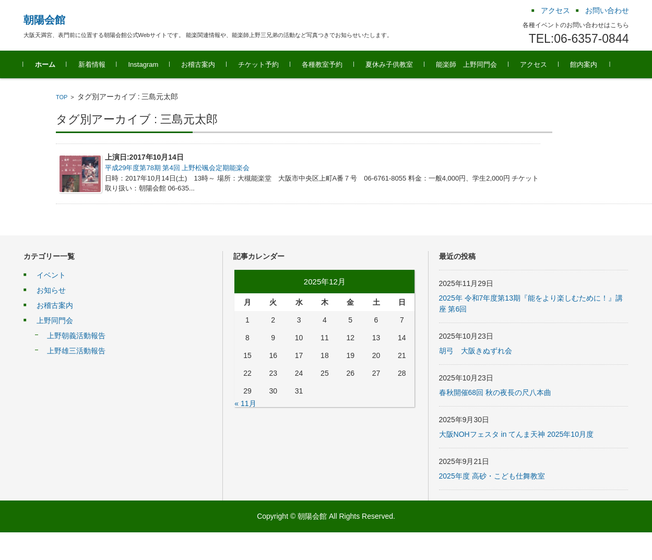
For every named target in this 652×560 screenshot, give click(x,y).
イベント (51, 275)
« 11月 (245, 403)
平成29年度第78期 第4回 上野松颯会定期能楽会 (177, 168)
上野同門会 (55, 320)
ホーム (45, 64)
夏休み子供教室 (389, 64)
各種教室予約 (322, 64)
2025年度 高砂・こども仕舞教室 (492, 476)
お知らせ (51, 290)
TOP (61, 97)
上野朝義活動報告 (76, 335)
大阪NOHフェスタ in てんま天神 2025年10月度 (516, 434)
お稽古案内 (198, 64)
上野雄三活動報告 (76, 351)
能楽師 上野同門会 (466, 64)
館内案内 (583, 64)
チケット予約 (258, 64)
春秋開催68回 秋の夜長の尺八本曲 (495, 392)
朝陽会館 (44, 20)
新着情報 (91, 64)
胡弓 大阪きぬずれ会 (475, 351)
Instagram (143, 64)
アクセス (533, 64)
